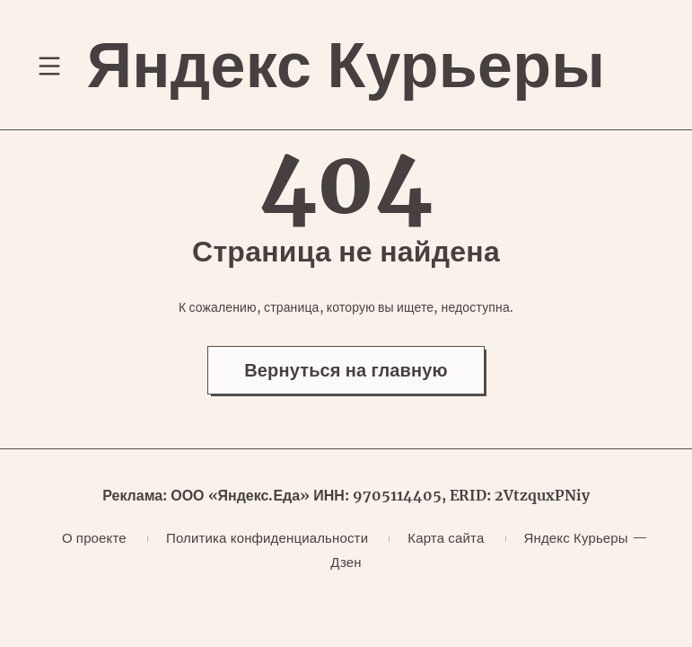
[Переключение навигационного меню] (49, 65)
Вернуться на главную (346, 370)
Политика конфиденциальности (267, 537)
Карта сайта (445, 537)
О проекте (94, 537)
